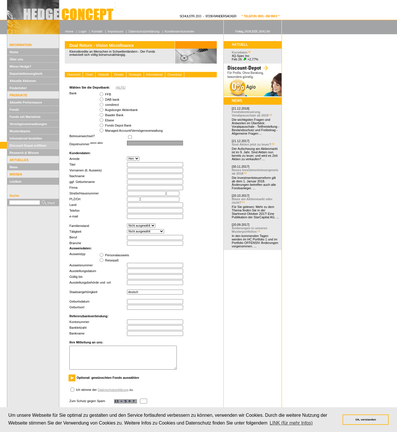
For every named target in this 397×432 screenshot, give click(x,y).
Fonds (14, 109)
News (14, 167)
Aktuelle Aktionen (23, 81)
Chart (89, 74)
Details (119, 74)
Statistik (103, 74)
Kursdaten (239, 52)
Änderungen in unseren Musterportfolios (249, 229)
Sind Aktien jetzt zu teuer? (251, 144)
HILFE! (121, 87)
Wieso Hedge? (20, 66)
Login (82, 31)
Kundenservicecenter (179, 31)
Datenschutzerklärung (113, 389)
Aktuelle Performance (26, 102)
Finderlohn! (18, 88)
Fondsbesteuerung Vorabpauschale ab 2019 (250, 113)
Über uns (16, 59)
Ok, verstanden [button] (366, 419)
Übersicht (73, 74)
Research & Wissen (24, 152)
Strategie (135, 74)
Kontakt (97, 31)
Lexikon (16, 181)
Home (14, 52)
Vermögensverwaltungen (28, 124)
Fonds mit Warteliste (25, 116)
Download (175, 74)
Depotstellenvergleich (26, 73)
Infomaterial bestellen (26, 138)
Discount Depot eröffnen (28, 145)
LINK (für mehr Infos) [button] (291, 422)
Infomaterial (154, 74)
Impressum (115, 31)
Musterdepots (20, 131)
